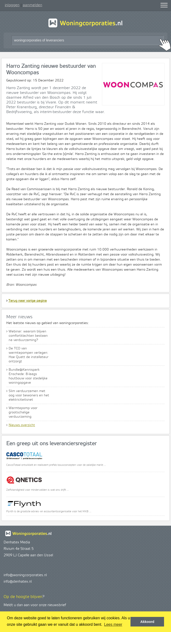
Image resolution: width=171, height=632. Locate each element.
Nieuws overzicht (22, 425)
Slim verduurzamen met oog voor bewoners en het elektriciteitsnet (29, 395)
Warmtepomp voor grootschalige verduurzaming (23, 412)
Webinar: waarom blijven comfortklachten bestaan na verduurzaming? (28, 335)
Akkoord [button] (147, 622)
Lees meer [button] (113, 624)
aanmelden (32, 5)
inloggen (12, 5)
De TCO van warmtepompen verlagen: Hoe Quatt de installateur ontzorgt (28, 355)
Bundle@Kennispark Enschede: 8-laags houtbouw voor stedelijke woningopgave (28, 376)
